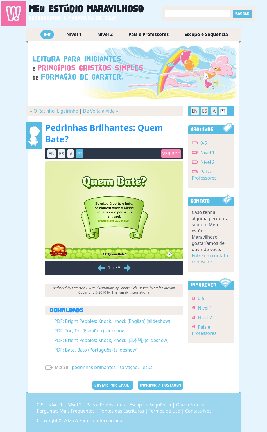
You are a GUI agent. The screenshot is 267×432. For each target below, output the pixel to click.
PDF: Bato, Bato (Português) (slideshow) (95, 350)
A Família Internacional (99, 420)
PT (79, 154)
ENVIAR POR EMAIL (112, 385)
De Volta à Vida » (100, 111)
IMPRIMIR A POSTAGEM (160, 385)
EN (52, 154)
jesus (147, 367)
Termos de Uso (165, 411)
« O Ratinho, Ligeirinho (54, 111)
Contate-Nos (198, 411)
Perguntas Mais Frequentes (66, 411)
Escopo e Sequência (206, 34)
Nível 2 (105, 34)
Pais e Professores (148, 34)
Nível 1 (74, 34)
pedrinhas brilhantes (94, 367)
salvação (128, 367)
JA (71, 154)
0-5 (47, 34)
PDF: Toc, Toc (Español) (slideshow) (90, 331)
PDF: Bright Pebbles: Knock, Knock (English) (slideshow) (112, 321)
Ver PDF (171, 154)
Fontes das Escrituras (122, 411)
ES (61, 154)
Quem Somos (190, 405)
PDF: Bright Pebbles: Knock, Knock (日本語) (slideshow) (111, 340)
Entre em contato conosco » (210, 258)
